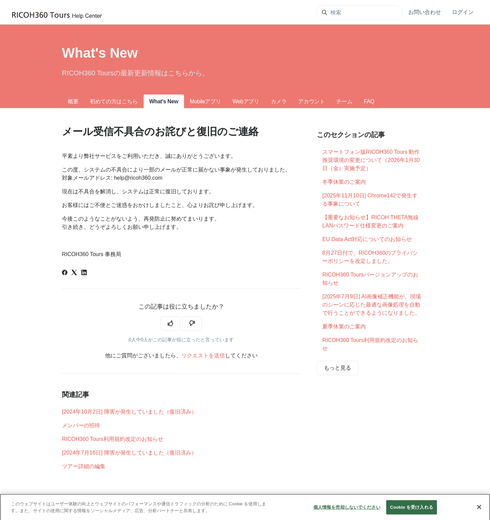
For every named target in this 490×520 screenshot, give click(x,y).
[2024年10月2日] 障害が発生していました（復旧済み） (129, 412)
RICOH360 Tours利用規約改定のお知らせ (112, 439)
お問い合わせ (424, 12)
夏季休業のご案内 (344, 326)
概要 (73, 101)
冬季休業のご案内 (344, 182)
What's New (163, 101)
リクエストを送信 (203, 355)
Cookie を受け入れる (411, 512)
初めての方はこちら (113, 101)
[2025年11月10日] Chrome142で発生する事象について (370, 200)
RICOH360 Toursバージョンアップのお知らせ (370, 279)
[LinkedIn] (84, 273)
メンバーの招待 (81, 425)
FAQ (369, 101)
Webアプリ (245, 101)
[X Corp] (74, 273)
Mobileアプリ (205, 101)
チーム (344, 101)
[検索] (360, 12)
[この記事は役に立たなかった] (192, 323)
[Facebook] (64, 273)
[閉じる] (479, 512)
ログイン (463, 12)
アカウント (311, 101)
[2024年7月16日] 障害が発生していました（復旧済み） (129, 453)
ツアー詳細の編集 (83, 466)
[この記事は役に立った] (170, 323)
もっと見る (337, 368)
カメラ (279, 101)
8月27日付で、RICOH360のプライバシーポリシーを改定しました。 (370, 257)
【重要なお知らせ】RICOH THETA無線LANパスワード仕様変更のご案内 (370, 221)
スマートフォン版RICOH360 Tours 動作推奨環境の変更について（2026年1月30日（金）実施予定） (371, 160)
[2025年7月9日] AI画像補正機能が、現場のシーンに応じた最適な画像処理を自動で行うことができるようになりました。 (371, 305)
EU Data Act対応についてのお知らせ (367, 239)
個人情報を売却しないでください (346, 512)
